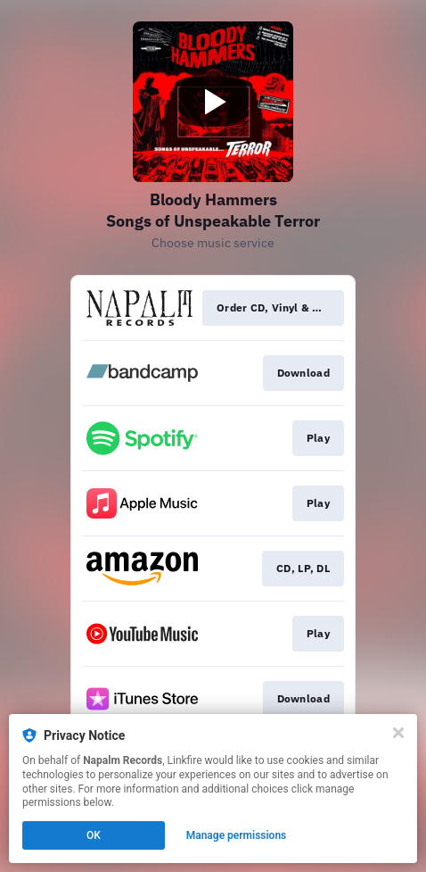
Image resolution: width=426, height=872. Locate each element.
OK (93, 835)
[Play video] (213, 102)
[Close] (398, 732)
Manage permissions (236, 835)
